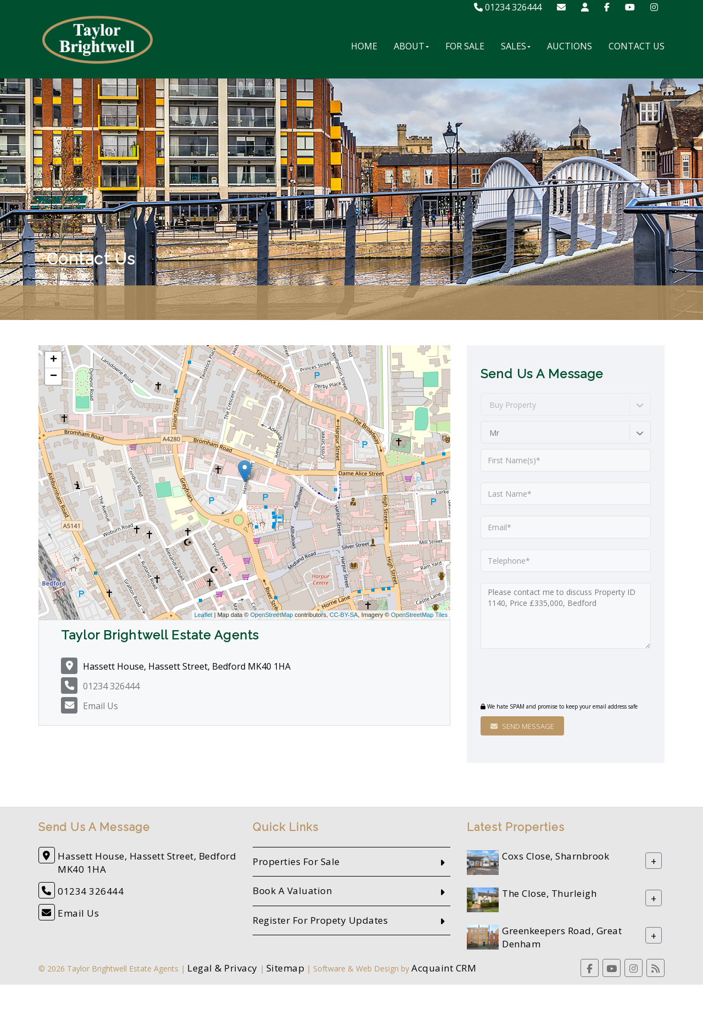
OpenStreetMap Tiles (419, 614)
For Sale (464, 46)
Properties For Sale (296, 861)
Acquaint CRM (443, 968)
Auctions (569, 46)
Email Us (100, 706)
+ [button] (53, 360)
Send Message (522, 726)
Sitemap (285, 968)
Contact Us (637, 46)
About (411, 46)
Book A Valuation (292, 890)
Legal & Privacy (222, 968)
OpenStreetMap (271, 614)
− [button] (53, 376)
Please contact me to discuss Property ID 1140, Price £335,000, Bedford (566, 616)
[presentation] (547, 677)
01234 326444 (508, 7)
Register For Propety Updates (320, 920)
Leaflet (203, 614)
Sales (516, 46)
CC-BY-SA (344, 614)
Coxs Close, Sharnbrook (555, 856)
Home (364, 46)
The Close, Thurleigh (549, 894)
